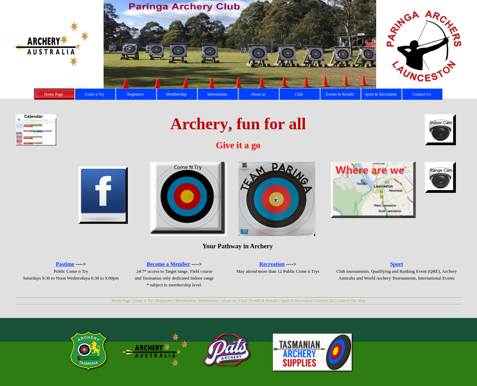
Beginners (164, 300)
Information (208, 300)
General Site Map (351, 300)
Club (243, 300)
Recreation (271, 264)
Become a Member (168, 264)
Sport (396, 264)
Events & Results (263, 300)
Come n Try (143, 300)
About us (228, 300)
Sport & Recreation (296, 300)
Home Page (120, 300)
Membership (185, 300)
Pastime (65, 264)
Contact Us (325, 300)
